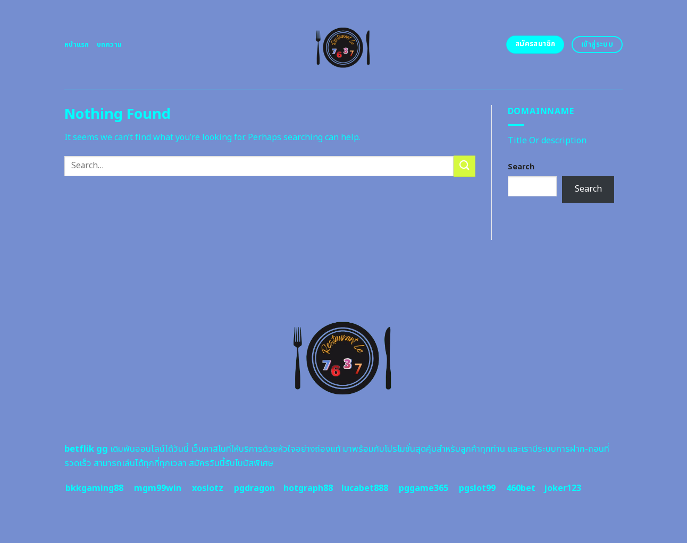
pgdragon (254, 488)
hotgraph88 (308, 488)
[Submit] (464, 166)
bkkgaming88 (94, 488)
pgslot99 (477, 488)
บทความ (109, 44)
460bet (520, 488)
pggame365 (423, 488)
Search (521, 167)
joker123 (562, 488)
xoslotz (207, 488)
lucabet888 (364, 488)
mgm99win (157, 488)
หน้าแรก (76, 44)
